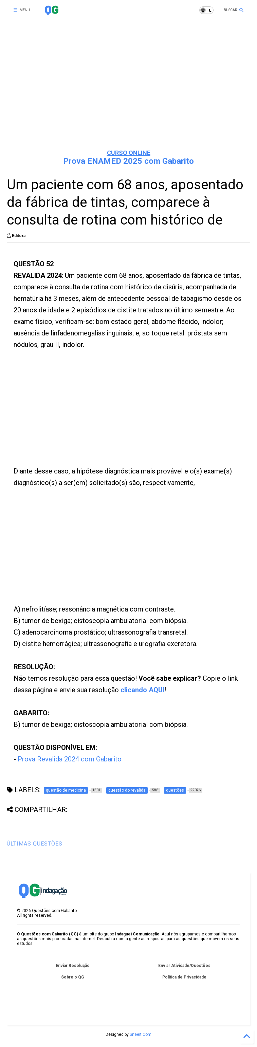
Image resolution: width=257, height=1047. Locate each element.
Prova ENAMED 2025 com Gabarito (128, 161)
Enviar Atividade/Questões (184, 965)
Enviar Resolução (73, 965)
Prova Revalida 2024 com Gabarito (70, 759)
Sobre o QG (72, 977)
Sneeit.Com (140, 1034)
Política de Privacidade (184, 977)
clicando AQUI (142, 690)
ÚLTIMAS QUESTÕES (34, 843)
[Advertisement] (128, 91)
